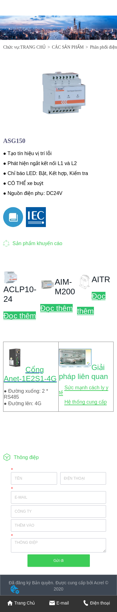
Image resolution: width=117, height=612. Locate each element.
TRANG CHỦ (33, 47)
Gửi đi (58, 560)
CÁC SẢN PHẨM (68, 47)
